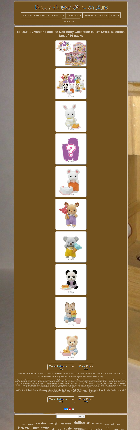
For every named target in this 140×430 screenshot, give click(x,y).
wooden (41, 423)
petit (112, 424)
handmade (66, 424)
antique (97, 423)
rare (118, 424)
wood (23, 424)
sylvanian (30, 424)
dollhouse (82, 423)
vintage (53, 423)
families (106, 424)
